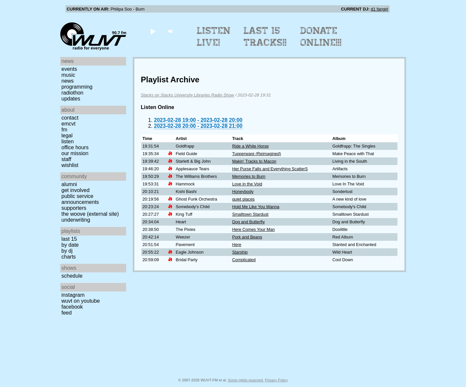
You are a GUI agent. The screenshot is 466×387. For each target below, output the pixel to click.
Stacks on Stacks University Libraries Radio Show (187, 95)
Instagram (73, 295)
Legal (67, 135)
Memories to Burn (248, 176)
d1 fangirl (379, 9)
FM (65, 129)
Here (236, 244)
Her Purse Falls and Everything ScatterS (270, 168)
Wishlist (70, 165)
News (68, 81)
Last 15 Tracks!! (265, 36)
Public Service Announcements (80, 199)
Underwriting (76, 220)
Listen (68, 141)
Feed (67, 313)
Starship (240, 252)
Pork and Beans (247, 237)
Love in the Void (247, 183)
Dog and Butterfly (248, 221)
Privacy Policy (276, 380)
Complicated (244, 259)
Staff (66, 159)
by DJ (67, 251)
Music (68, 75)
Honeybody (243, 191)
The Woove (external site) (90, 214)
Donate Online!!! (321, 36)
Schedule (72, 276)
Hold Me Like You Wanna (255, 206)
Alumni (69, 184)
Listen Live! (214, 36)
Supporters (74, 208)
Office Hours (75, 147)
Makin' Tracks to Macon (254, 161)
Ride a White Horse (250, 146)
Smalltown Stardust (250, 214)
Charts (69, 257)
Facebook (72, 307)
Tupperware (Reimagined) (256, 153)
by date (70, 245)
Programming (77, 87)
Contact (70, 118)
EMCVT (69, 123)
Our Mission (75, 153)
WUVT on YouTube (81, 301)
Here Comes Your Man (253, 229)
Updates (71, 98)
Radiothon (73, 93)
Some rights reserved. (246, 380)
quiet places (243, 199)
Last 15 (69, 239)
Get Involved (76, 190)
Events (69, 69)
